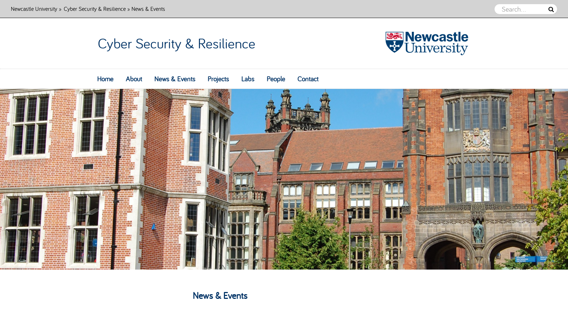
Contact (307, 78)
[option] (284, 179)
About (134, 78)
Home (105, 78)
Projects (218, 78)
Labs (247, 78)
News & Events (174, 78)
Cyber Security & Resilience (95, 8)
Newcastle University (34, 8)
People (276, 78)
